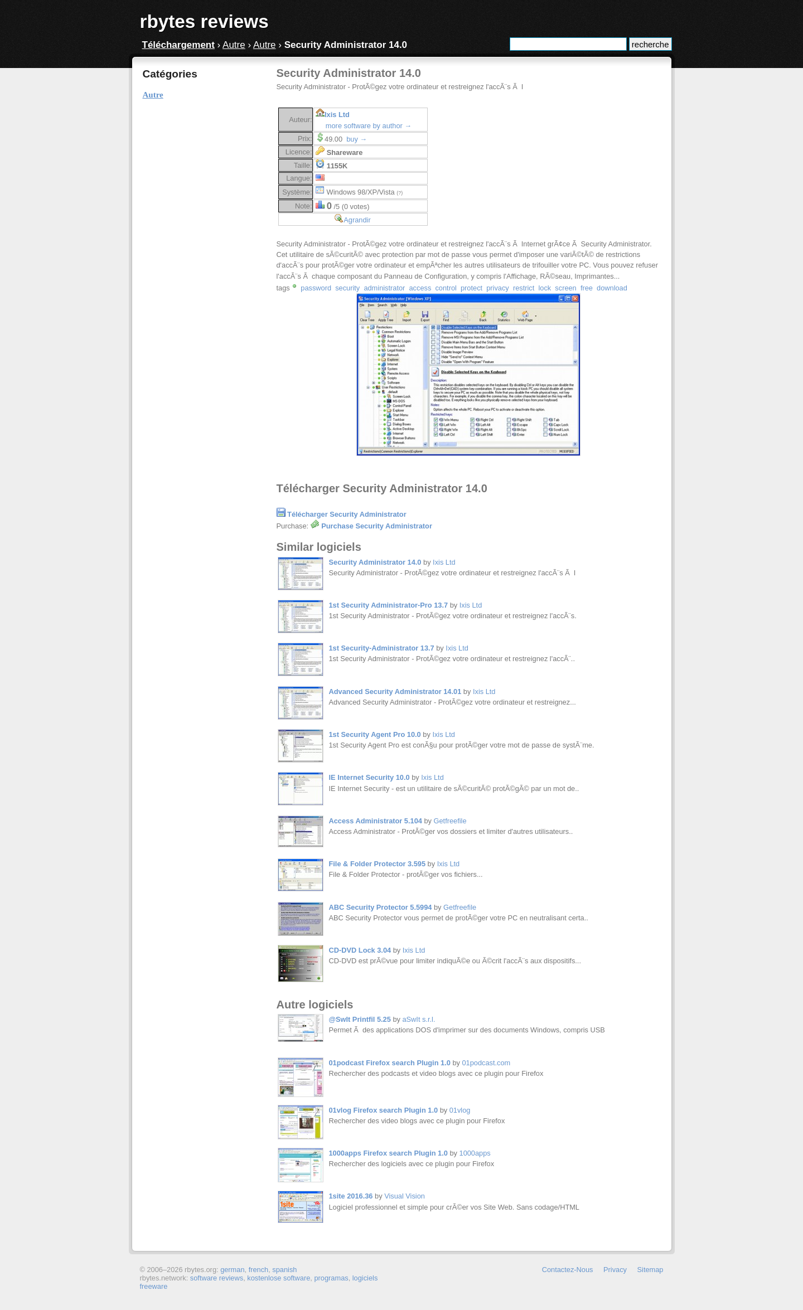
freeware (154, 1286)
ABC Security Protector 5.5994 (380, 907)
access (420, 288)
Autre (233, 45)
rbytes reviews (204, 21)
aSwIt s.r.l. (418, 1019)
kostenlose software (278, 1278)
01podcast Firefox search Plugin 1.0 (390, 1063)
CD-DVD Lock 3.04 (360, 950)
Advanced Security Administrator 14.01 (395, 691)
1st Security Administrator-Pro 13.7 (388, 605)
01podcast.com (486, 1063)
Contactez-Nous (567, 1269)
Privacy (615, 1269)
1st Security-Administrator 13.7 (381, 648)
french (259, 1269)
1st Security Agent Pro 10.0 (375, 734)
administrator (384, 288)
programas (331, 1278)
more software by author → (369, 126)
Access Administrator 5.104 (375, 821)
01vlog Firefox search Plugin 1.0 (383, 1110)
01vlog (460, 1110)
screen (565, 288)
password (316, 288)
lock (544, 288)
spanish (284, 1269)
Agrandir (357, 220)
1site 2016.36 (351, 1196)
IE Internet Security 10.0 (369, 777)
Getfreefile (450, 821)
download (612, 288)
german (232, 1269)
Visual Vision (404, 1196)
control (445, 288)
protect (471, 288)
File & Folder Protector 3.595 (377, 864)
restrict (523, 288)
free (587, 288)
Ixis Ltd (337, 114)
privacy (497, 288)
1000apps (475, 1153)
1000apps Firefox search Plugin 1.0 (388, 1153)
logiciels (365, 1278)
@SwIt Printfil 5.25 (360, 1019)
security (347, 288)
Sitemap (650, 1269)
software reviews (216, 1278)
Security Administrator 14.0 (375, 562)
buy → (356, 139)
